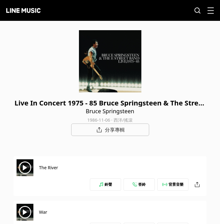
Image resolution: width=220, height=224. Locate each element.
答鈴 (139, 184)
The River (48, 167)
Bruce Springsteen (110, 111)
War (43, 212)
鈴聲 (105, 184)
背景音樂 (172, 184)
